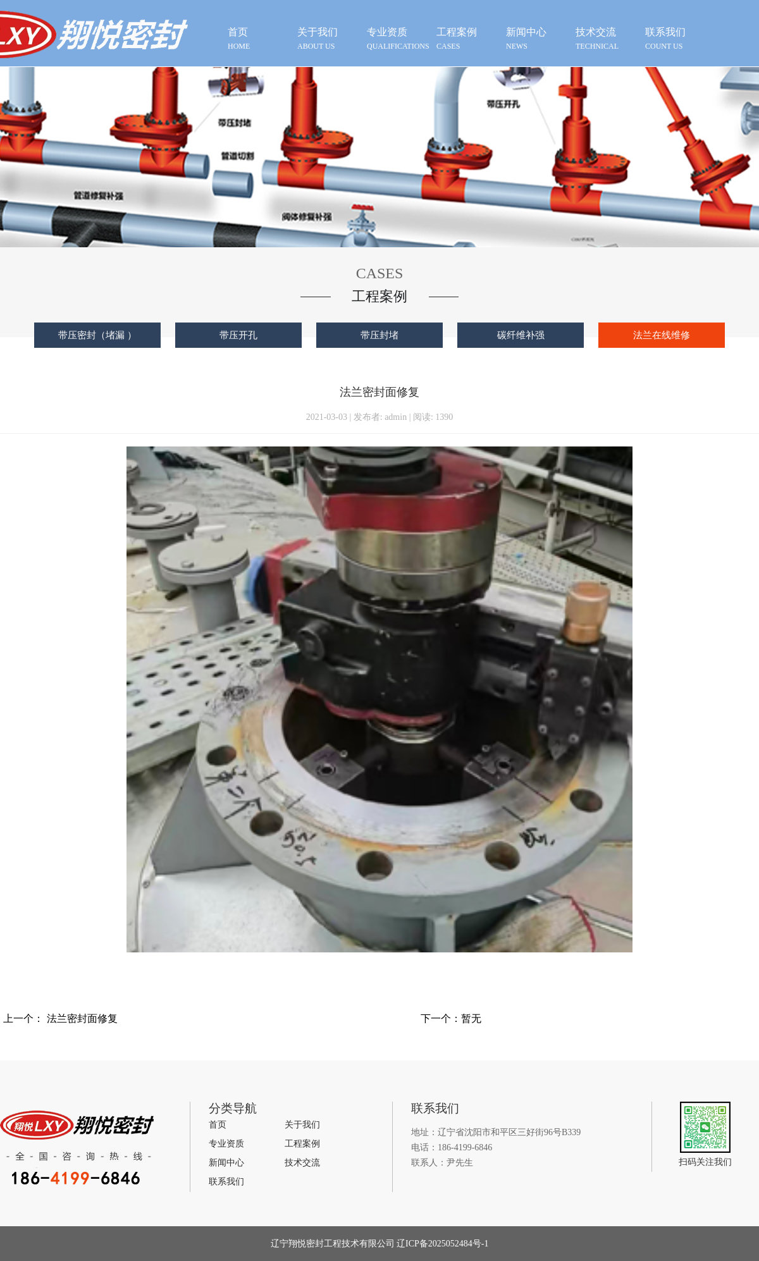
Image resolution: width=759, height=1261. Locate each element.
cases (468, 38)
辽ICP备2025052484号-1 (442, 1243)
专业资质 (226, 1143)
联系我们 (226, 1181)
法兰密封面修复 (82, 1018)
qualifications (398, 38)
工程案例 (302, 1143)
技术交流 (302, 1162)
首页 (217, 1124)
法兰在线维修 (661, 335)
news (537, 38)
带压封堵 (379, 335)
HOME (259, 38)
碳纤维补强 (521, 335)
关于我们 (302, 1124)
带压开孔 (238, 335)
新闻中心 (226, 1162)
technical (607, 38)
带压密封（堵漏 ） (97, 335)
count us (676, 38)
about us (329, 38)
